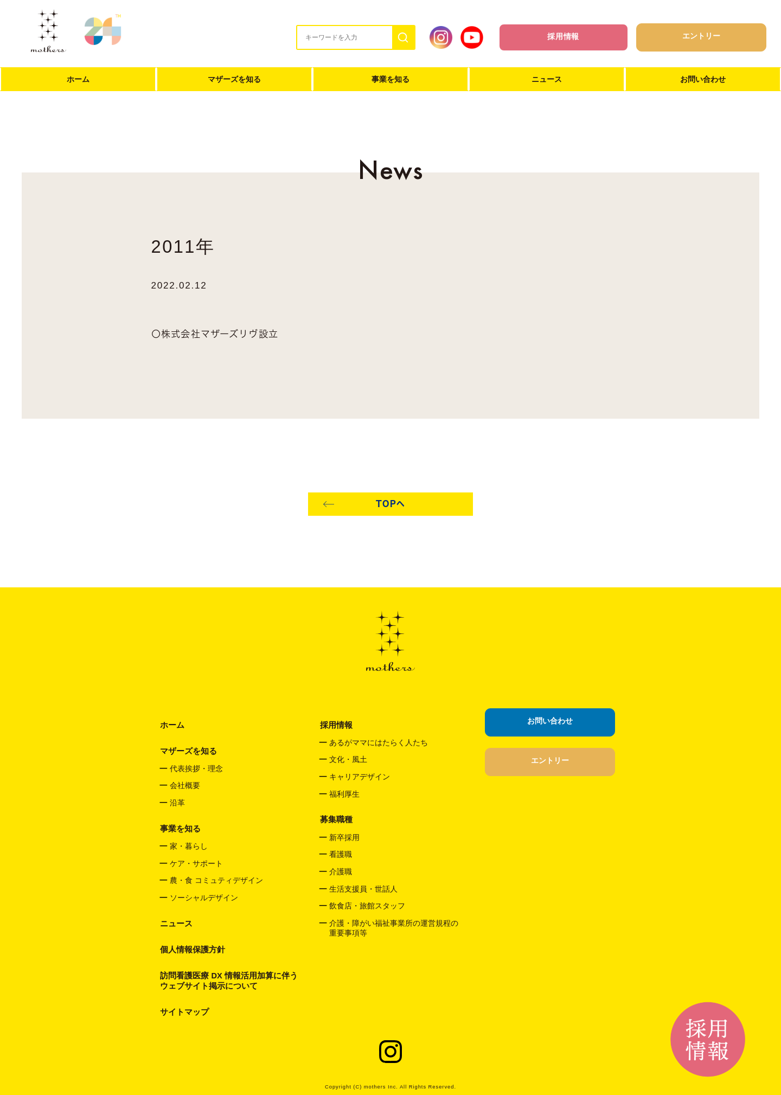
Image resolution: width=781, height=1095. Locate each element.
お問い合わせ (703, 79)
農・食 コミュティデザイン (216, 880)
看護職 (340, 854)
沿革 (177, 803)
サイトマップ (184, 1012)
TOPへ (390, 504)
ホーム (78, 79)
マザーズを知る (234, 79)
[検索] (403, 37)
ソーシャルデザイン (204, 898)
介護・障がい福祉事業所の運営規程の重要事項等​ (393, 928)
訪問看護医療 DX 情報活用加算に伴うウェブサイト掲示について (228, 980)
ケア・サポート (196, 864)
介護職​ (340, 872)
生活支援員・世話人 (363, 889)
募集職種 (336, 819)
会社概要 (185, 786)
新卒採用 (344, 838)
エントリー (701, 35)
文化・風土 (348, 759)
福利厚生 (344, 794)
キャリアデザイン (359, 777)
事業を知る (390, 79)
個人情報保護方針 (192, 949)
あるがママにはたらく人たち (378, 743)
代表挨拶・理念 (196, 769)
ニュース (547, 79)
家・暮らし (189, 846)
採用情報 (563, 36)
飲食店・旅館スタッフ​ (367, 906)
